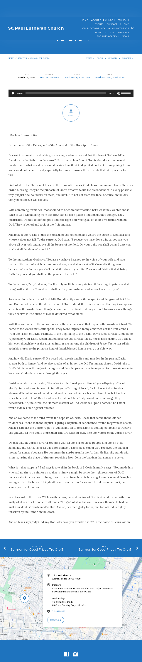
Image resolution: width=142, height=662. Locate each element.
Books (101, 41)
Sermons (123, 4)
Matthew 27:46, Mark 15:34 (109, 60)
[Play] (13, 76)
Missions (123, 16)
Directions (55, 603)
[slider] (66, 77)
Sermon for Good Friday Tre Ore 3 (37, 533)
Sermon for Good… (40, 41)
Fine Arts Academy (108, 20)
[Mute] (118, 76)
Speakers (114, 41)
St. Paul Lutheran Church (36, 11)
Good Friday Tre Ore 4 (77, 60)
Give (126, 8)
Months (127, 41)
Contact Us (114, 8)
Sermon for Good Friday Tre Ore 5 (105, 533)
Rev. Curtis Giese (49, 60)
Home (84, 4)
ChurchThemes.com (93, 650)
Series (90, 41)
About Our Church (103, 4)
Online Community (93, 12)
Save (71, 96)
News (125, 20)
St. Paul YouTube (104, 16)
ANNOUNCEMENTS (118, 12)
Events (99, 8)
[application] (71, 76)
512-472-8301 (59, 594)
